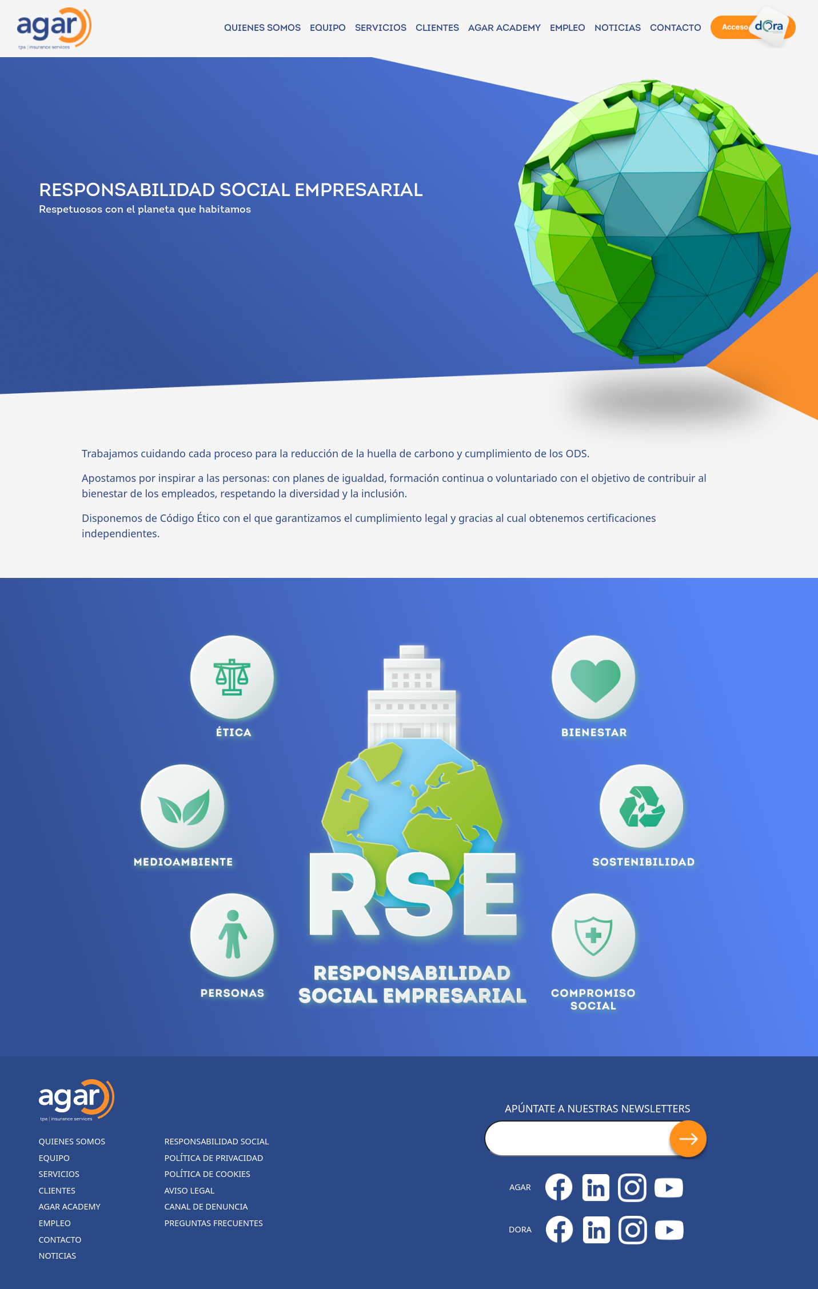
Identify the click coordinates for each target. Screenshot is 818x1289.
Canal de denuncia (206, 1206)
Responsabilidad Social (217, 1141)
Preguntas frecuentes (214, 1223)
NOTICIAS (617, 28)
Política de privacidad (214, 1157)
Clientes (437, 28)
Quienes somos (262, 28)
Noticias (58, 1255)
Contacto (675, 28)
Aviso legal (190, 1190)
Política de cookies (208, 1173)
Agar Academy (504, 28)
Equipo (328, 28)
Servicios (380, 28)
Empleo (567, 28)
